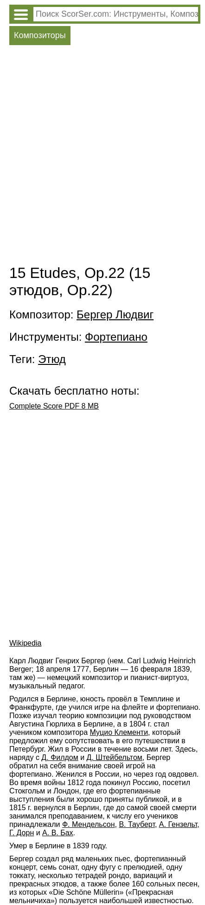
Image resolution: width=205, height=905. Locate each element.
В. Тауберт (137, 824)
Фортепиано (116, 336)
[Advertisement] (102, 157)
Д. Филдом (59, 757)
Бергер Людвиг (115, 314)
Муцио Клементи (119, 732)
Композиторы (40, 35)
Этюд (52, 359)
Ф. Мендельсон (88, 824)
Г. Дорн (21, 833)
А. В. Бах (57, 833)
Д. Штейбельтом (114, 757)
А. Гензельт (178, 824)
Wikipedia (25, 643)
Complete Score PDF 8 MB (54, 406)
